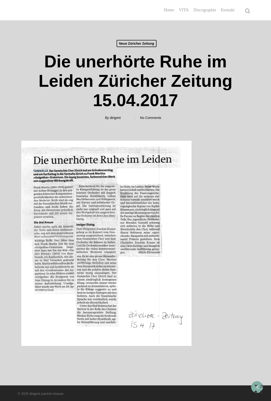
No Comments (150, 118)
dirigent (115, 118)
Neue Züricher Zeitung (136, 43)
